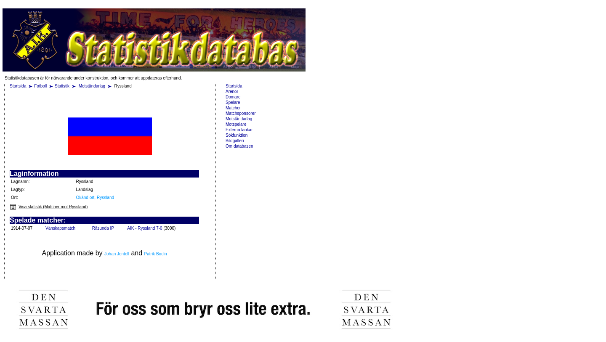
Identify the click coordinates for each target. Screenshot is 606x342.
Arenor (232, 91)
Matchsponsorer (241, 113)
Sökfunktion (236, 135)
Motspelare (236, 124)
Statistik (62, 86)
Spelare (233, 102)
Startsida (18, 86)
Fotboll (40, 86)
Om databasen (239, 146)
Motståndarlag (92, 86)
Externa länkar (239, 129)
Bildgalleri (235, 140)
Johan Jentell (116, 254)
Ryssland (105, 197)
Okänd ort (85, 197)
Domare (233, 97)
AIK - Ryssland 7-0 (144, 228)
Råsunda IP (103, 228)
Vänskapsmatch (60, 228)
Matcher (233, 108)
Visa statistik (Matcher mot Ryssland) (49, 206)
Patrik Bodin (155, 254)
